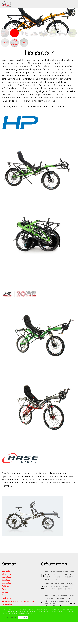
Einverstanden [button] (23, 617)
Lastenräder (34, 36)
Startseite (6, 574)
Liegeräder (6, 580)
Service (5, 45)
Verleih (72, 36)
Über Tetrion (5, 36)
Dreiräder (24, 36)
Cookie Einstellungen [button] (9, 617)
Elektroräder (43, 36)
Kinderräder (53, 36)
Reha (62, 36)
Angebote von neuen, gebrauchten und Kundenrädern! (14, 45)
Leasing (24, 45)
